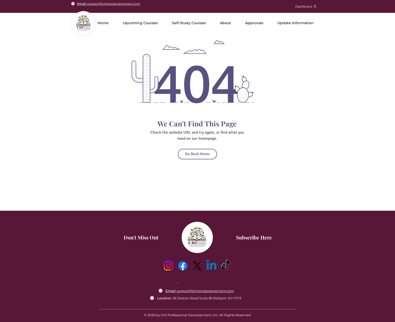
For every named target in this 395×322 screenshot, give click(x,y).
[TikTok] (226, 266)
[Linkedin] (211, 266)
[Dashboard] (306, 6)
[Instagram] (168, 266)
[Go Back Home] (197, 154)
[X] (197, 266)
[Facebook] (183, 266)
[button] (225, 23)
